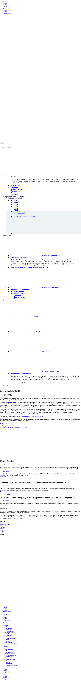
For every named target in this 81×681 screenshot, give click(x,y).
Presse (4, 2)
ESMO (40, 411)
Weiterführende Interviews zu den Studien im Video (30, 416)
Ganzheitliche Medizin (12, 644)
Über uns (5, 625)
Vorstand (8, 629)
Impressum (6, 606)
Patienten (5, 636)
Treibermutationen (4, 525)
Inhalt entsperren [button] (4, 426)
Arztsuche (2, 527)
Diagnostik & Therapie (9, 632)
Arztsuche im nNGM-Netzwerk (24, 216)
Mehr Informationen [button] (5, 423)
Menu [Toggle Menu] (2, 143)
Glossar (2, 531)
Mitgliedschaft (7, 6)
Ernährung (9, 642)
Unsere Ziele (9, 628)
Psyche (8, 641)
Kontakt (5, 4)
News (4, 464)
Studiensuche (9, 635)
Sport (7, 639)
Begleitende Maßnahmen (9, 638)
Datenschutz (6, 607)
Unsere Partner (10, 631)
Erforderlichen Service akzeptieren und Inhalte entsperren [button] (14, 427)
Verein (8, 627)
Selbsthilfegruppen (5, 524)
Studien (9, 494)
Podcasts (2, 528)
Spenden (5, 3)
